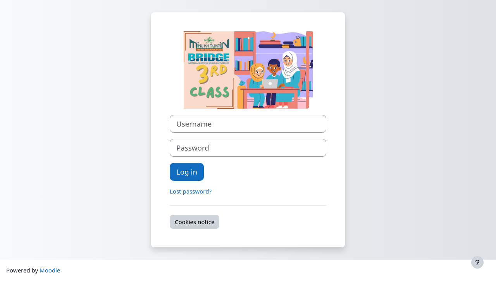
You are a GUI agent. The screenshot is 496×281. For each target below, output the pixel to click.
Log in (186, 171)
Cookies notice (194, 222)
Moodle (50, 270)
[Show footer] (477, 262)
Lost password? (191, 191)
